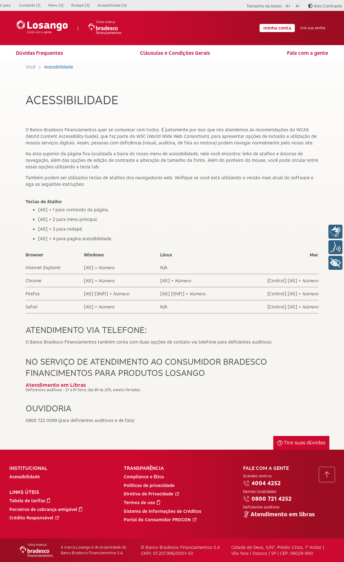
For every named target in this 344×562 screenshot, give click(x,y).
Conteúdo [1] (30, 5)
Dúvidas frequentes (39, 53)
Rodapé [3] (80, 5)
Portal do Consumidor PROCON (160, 519)
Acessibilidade (24, 476)
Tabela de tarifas (29, 500)
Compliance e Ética (144, 476)
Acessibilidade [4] (112, 5)
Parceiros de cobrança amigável (45, 509)
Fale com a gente (307, 53)
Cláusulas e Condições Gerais (175, 53)
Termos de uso (142, 502)
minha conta (277, 28)
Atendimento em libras (279, 514)
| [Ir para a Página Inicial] (69, 28)
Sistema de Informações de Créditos (162, 511)
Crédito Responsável (34, 517)
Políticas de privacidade (149, 485)
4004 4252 (262, 483)
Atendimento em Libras (56, 385)
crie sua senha (312, 28)
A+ (287, 5)
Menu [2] (56, 5)
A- (297, 5)
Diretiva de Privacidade (151, 493)
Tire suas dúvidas (301, 442)
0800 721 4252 (267, 498)
